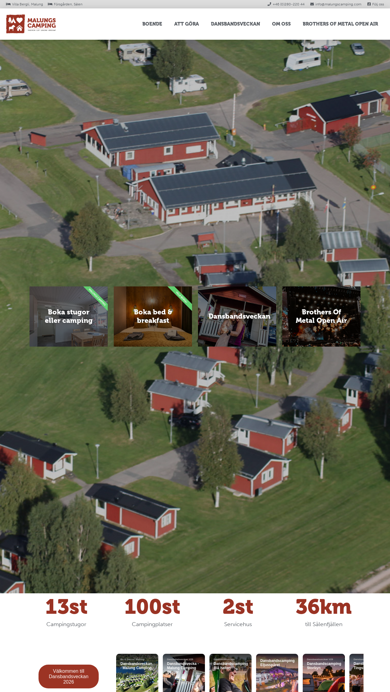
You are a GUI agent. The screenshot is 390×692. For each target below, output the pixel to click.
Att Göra (186, 24)
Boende (152, 24)
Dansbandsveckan (235, 24)
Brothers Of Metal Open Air (340, 24)
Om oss (281, 24)
